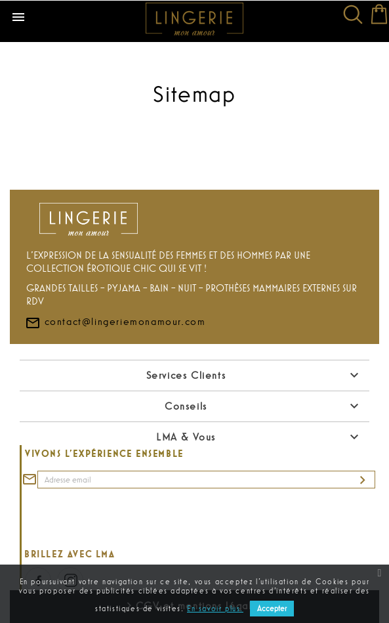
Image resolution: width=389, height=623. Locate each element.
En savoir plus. (215, 608)
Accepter (272, 608)
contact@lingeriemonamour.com (115, 321)
